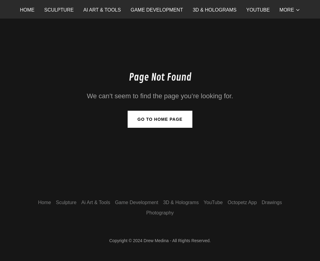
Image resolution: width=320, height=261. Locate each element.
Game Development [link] (157, 9)
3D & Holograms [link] (214, 9)
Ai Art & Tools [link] (102, 9)
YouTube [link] (258, 9)
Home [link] (27, 9)
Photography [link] (160, 212)
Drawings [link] (272, 202)
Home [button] (44, 202)
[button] (290, 10)
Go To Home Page (159, 119)
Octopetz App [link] (242, 202)
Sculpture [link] (59, 9)
